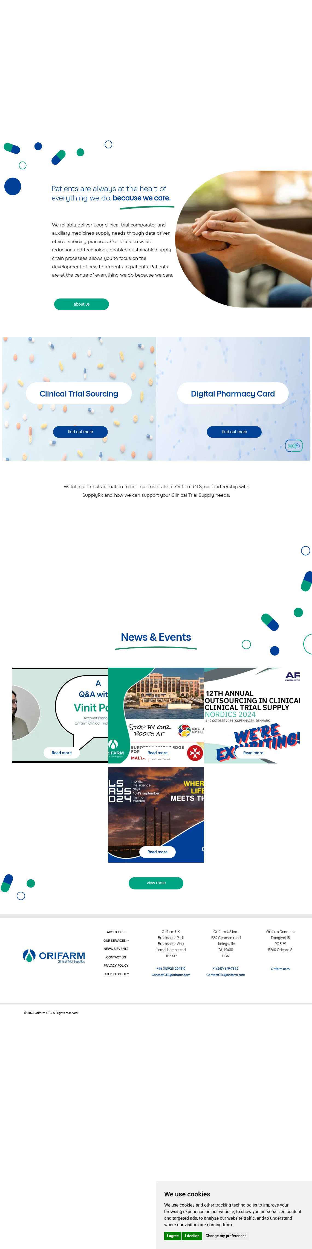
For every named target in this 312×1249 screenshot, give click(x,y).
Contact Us (116, 957)
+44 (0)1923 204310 (171, 969)
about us (81, 304)
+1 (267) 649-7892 (225, 969)
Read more (62, 752)
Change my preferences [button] (226, 1236)
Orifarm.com (280, 969)
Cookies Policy (116, 974)
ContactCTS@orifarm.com (171, 975)
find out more (80, 431)
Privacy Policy (116, 965)
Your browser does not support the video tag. (156, 77)
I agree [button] (173, 1236)
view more (156, 882)
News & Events (247, 10)
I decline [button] (192, 1236)
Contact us (287, 10)
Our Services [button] (200, 10)
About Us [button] (159, 10)
